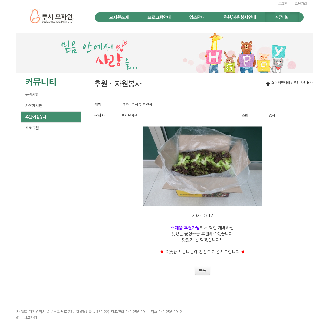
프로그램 (32, 128)
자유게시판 (33, 106)
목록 (202, 270)
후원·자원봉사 (35, 117)
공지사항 (32, 94)
